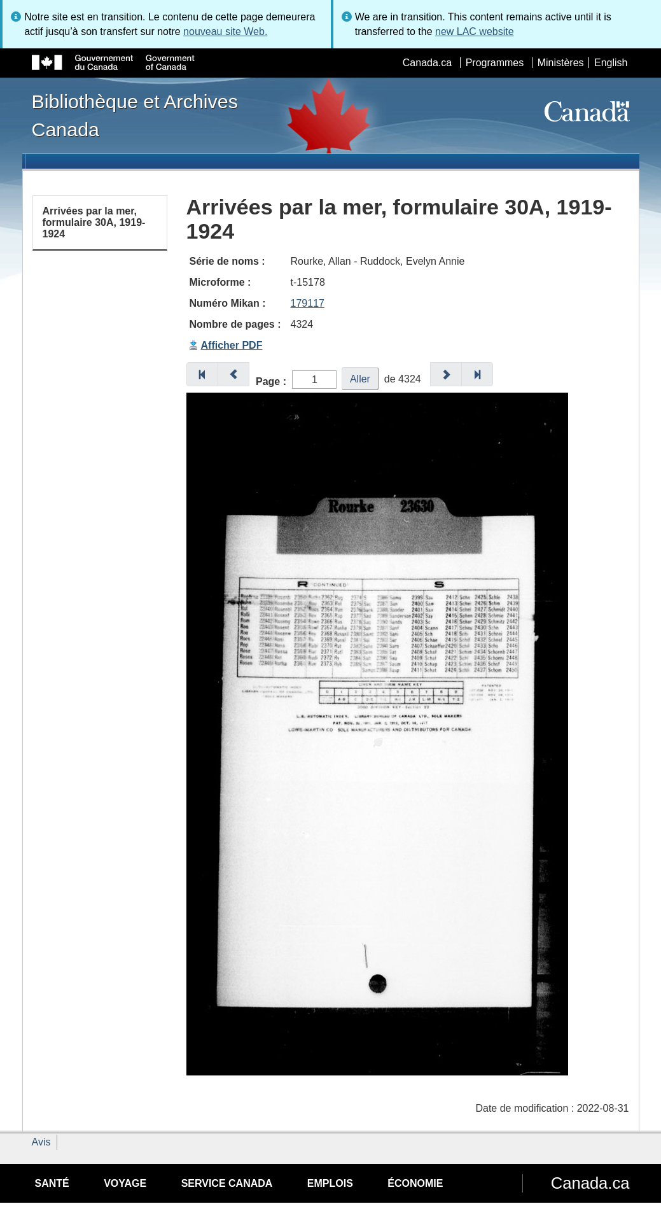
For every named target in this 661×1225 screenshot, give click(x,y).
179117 (307, 303)
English (610, 62)
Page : (271, 381)
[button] (202, 374)
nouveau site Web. (225, 31)
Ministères (561, 62)
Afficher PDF (232, 345)
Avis (41, 1142)
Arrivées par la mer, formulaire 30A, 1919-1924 (94, 222)
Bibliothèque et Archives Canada (135, 115)
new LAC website (474, 31)
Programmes (495, 62)
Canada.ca (427, 62)
